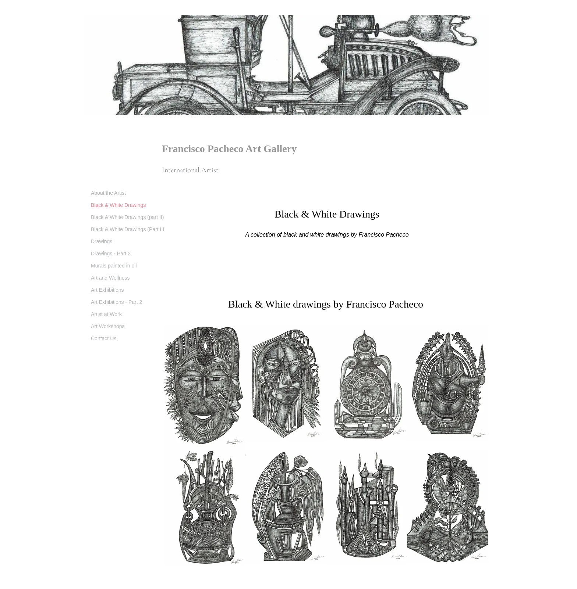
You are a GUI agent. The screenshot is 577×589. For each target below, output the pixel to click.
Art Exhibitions (107, 290)
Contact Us (103, 338)
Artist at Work (106, 314)
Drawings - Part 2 (111, 253)
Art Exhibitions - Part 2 (116, 302)
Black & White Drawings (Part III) (128, 229)
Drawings (101, 241)
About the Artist (108, 193)
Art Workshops (108, 326)
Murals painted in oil (114, 266)
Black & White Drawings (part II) (127, 217)
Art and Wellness (110, 278)
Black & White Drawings (118, 205)
